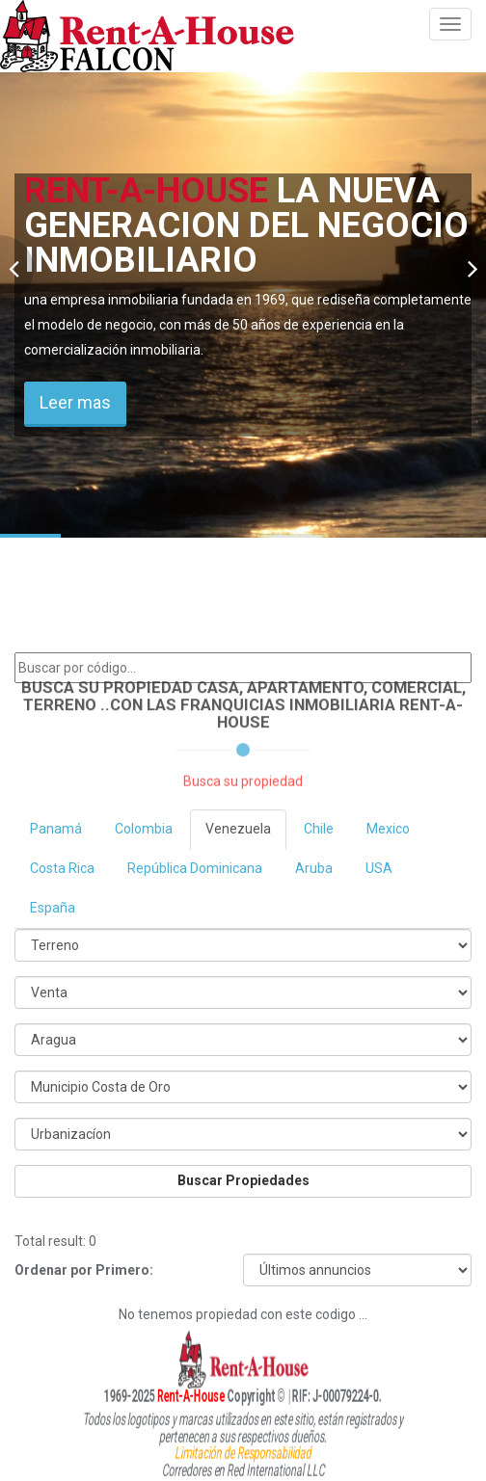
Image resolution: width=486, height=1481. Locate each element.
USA (378, 868)
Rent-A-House (163, 1395)
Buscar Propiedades (243, 1180)
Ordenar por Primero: (83, 1270)
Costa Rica (62, 868)
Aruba (314, 868)
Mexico (388, 828)
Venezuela (238, 828)
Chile (319, 828)
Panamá (56, 828)
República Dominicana (194, 868)
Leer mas (75, 402)
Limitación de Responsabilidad (242, 1450)
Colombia (144, 828)
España (52, 907)
